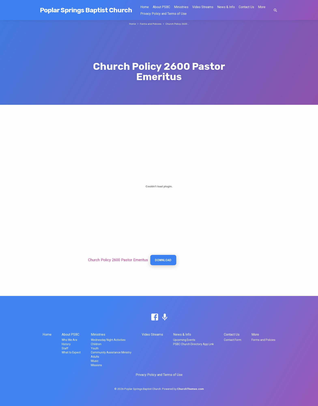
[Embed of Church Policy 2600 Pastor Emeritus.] (159, 186)
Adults (95, 356)
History (66, 344)
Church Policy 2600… (177, 23)
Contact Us (246, 7)
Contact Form (232, 339)
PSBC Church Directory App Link (193, 344)
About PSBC (161, 7)
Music (94, 361)
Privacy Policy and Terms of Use (163, 14)
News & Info (226, 7)
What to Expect (71, 352)
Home (144, 7)
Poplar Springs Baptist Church (86, 10)
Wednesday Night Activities (108, 339)
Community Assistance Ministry (111, 352)
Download (163, 260)
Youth (95, 348)
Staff (65, 348)
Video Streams (202, 7)
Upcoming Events (184, 339)
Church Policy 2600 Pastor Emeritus (118, 260)
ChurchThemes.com (190, 388)
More (261, 7)
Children (96, 344)
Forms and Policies (151, 23)
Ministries (181, 7)
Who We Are (69, 339)
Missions (96, 365)
